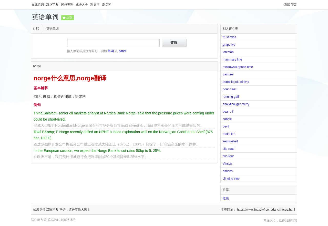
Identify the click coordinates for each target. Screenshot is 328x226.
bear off (228, 111)
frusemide (229, 37)
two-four (228, 156)
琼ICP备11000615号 (62, 220)
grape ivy (229, 44)
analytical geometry (236, 104)
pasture (228, 74)
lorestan (228, 52)
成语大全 (82, 4)
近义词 (95, 4)
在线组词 (38, 4)
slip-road (228, 149)
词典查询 (67, 4)
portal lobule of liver (236, 82)
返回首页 (290, 4)
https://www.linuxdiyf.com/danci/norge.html (266, 209)
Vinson (227, 163)
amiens (228, 171)
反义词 (106, 4)
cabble (227, 119)
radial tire (229, 134)
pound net (229, 89)
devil (226, 126)
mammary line (232, 59)
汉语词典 (52, 209)
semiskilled (230, 141)
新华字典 (52, 4)
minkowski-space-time (238, 67)
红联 (69, 17)
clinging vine (231, 178)
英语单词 (45, 17)
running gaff (231, 97)
